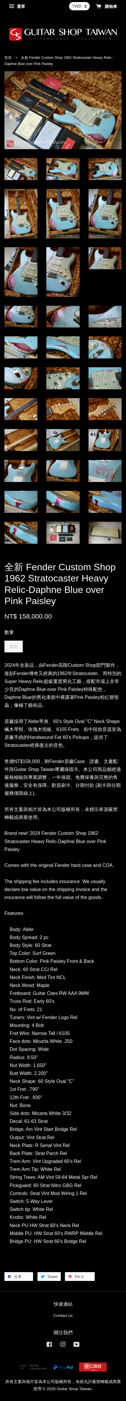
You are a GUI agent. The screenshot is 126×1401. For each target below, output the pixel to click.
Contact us (63, 1315)
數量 (9, 632)
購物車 (106, 6)
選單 (17, 6)
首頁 (8, 58)
